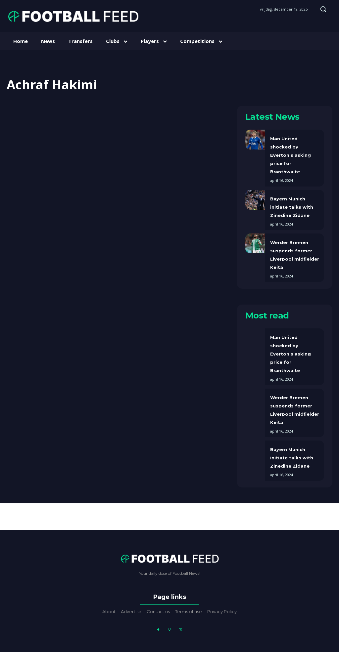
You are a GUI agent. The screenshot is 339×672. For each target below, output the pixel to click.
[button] (323, 9)
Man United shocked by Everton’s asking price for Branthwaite (290, 155)
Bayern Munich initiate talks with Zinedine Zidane (291, 207)
